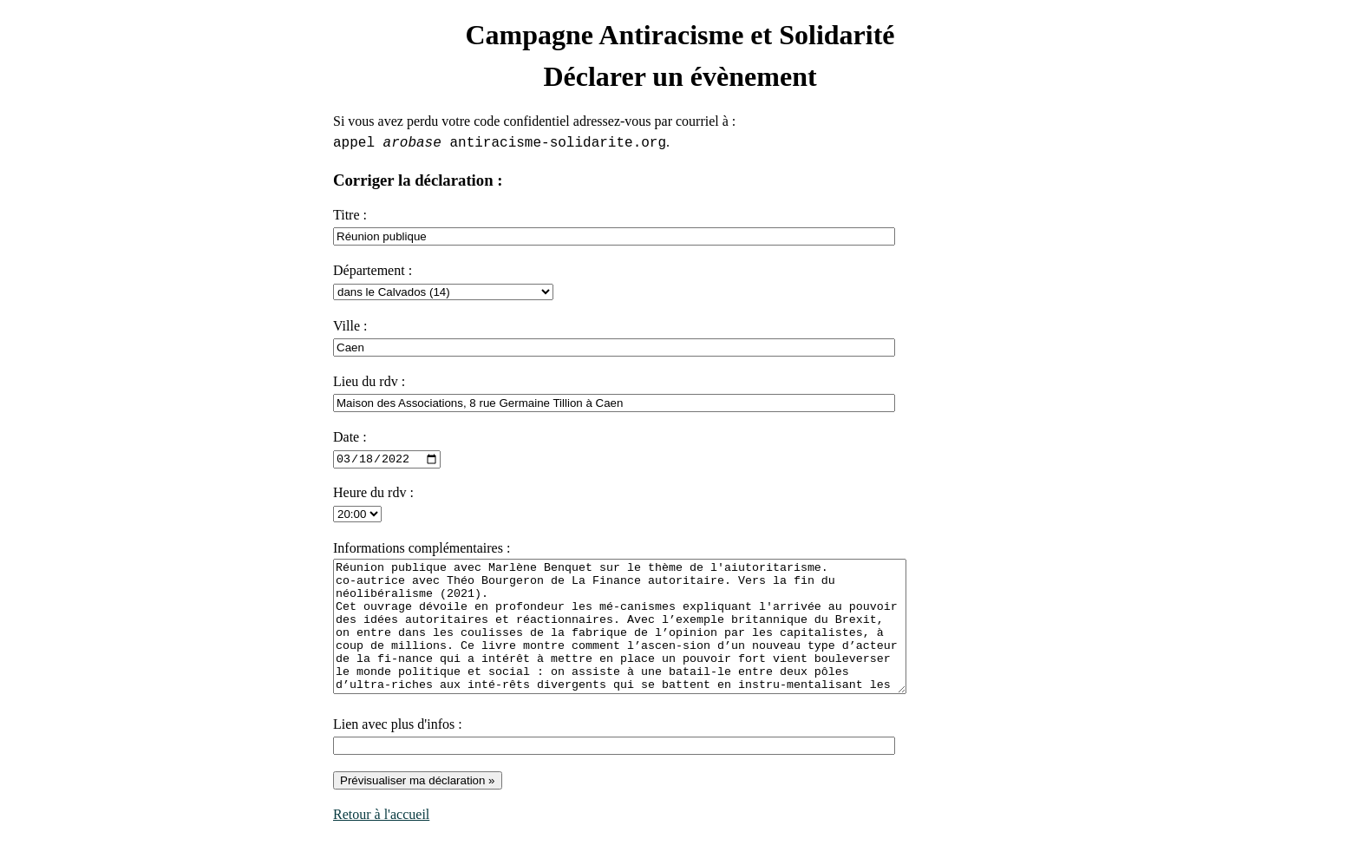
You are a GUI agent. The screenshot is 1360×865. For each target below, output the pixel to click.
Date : (350, 436)
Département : (372, 270)
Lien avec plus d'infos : (397, 750)
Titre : (350, 214)
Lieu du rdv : (369, 381)
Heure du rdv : (373, 492)
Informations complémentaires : (421, 548)
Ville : (350, 325)
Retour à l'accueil (381, 840)
